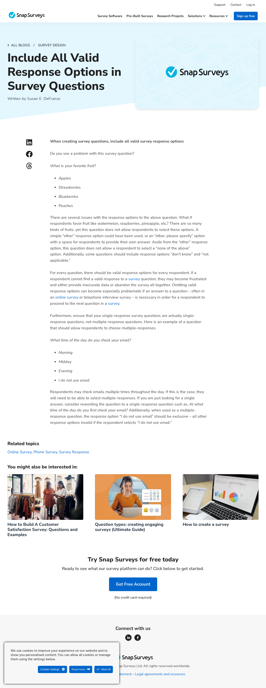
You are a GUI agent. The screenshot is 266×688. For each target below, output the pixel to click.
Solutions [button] (196, 16)
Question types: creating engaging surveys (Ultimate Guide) (129, 527)
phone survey (45, 452)
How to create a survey (207, 524)
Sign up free (246, 16)
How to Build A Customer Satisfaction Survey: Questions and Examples (42, 530)
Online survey (19, 452)
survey (134, 278)
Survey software (110, 16)
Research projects (170, 16)
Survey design (52, 45)
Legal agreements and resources (160, 674)
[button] (29, 142)
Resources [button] (218, 16)
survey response (74, 452)
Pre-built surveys (140, 16)
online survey (66, 297)
